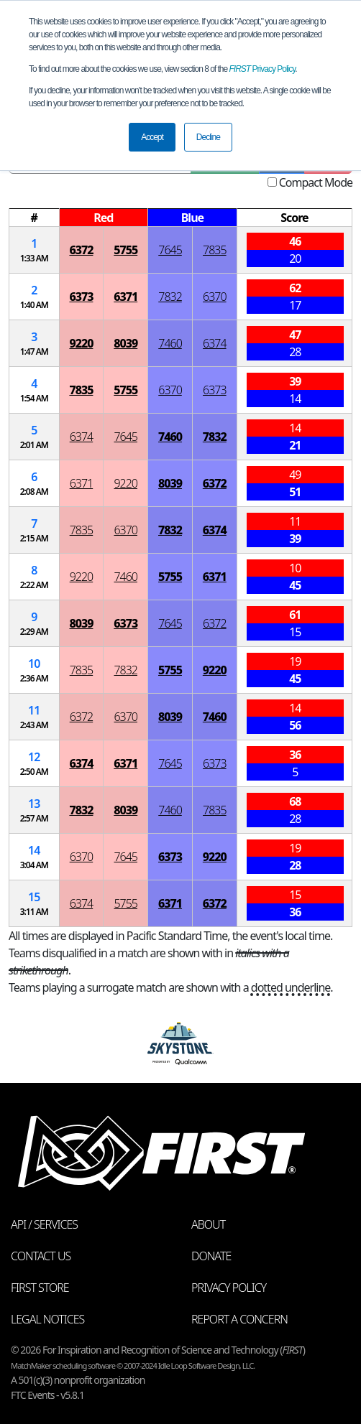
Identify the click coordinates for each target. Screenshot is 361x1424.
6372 (81, 250)
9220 (81, 343)
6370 (215, 296)
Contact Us (40, 1256)
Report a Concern (239, 1319)
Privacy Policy (262, 69)
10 (34, 663)
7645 (170, 250)
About (208, 1224)
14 (34, 850)
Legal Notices (47, 1319)
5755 (125, 250)
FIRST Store (40, 1287)
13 (34, 803)
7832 (170, 296)
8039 (125, 343)
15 (34, 897)
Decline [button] (208, 137)
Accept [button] (152, 137)
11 (34, 710)
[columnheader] (34, 218)
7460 (170, 343)
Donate (211, 1256)
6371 (125, 296)
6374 (215, 343)
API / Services (44, 1224)
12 (34, 757)
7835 (215, 250)
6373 (81, 296)
